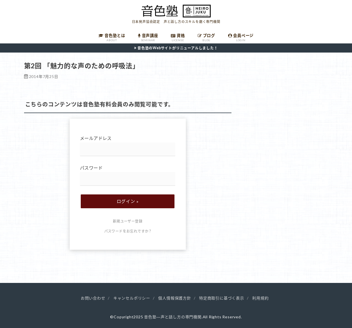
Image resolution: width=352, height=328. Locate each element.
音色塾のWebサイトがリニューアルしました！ (177, 48)
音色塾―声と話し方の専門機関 (172, 316)
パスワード (127, 175)
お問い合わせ (93, 298)
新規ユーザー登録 (127, 221)
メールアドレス (127, 146)
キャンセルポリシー (131, 298)
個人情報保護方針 (174, 298)
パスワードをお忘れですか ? (127, 231)
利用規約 (260, 298)
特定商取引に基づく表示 (221, 298)
